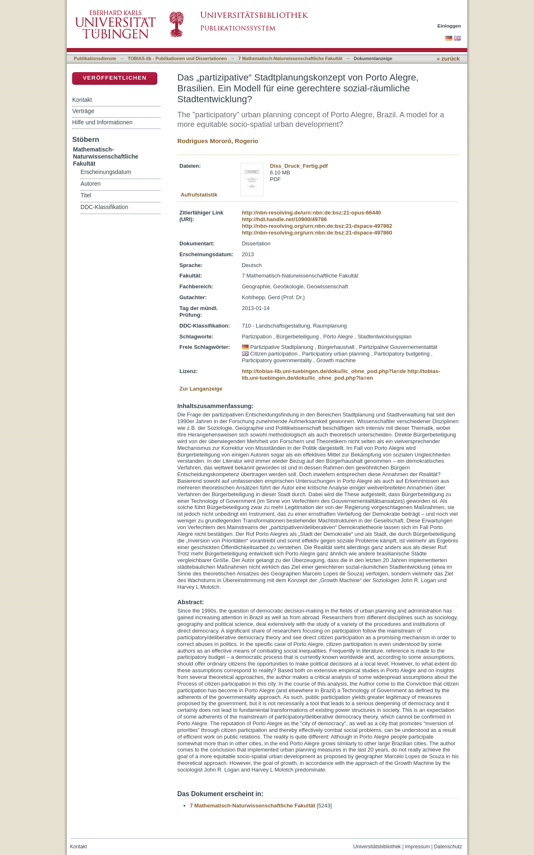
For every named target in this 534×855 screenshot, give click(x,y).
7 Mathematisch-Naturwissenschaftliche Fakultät (290, 58)
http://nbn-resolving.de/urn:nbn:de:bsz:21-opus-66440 (311, 212)
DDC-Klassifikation (104, 207)
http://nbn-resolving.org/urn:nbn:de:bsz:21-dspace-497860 (317, 233)
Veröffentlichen (114, 78)
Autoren (91, 184)
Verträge (83, 111)
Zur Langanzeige (200, 389)
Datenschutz (448, 847)
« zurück (448, 58)
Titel (86, 195)
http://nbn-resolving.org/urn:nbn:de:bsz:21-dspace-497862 (317, 226)
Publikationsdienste (95, 58)
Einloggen (449, 25)
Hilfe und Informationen (102, 122)
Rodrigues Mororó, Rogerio (217, 140)
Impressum (417, 847)
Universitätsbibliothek (377, 847)
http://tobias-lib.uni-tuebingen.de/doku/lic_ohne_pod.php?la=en (341, 374)
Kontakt (82, 99)
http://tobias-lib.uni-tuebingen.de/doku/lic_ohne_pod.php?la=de (324, 371)
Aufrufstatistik (199, 195)
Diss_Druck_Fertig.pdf (299, 166)
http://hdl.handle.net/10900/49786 (284, 219)
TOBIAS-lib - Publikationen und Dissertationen (177, 58)
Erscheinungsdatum (106, 172)
